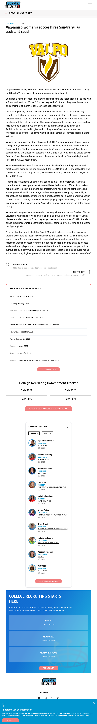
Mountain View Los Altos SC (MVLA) (52, 515)
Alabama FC (42, 571)
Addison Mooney (45, 552)
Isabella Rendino (45, 496)
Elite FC (41, 557)
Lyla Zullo (42, 482)
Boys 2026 (70, 398)
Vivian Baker (43, 510)
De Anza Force (43, 459)
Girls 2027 (26, 390)
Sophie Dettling (45, 454)
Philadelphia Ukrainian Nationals (52, 487)
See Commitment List (48, 581)
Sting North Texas (45, 445)
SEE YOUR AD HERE (48, 369)
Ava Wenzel (43, 565)
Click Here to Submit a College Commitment (49, 409)
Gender (33, 433)
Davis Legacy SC (44, 501)
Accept (10, 720)
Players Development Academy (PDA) (53, 529)
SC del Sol (42, 473)
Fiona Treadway (45, 468)
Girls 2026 (70, 390)
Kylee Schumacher (46, 440)
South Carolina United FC (48, 543)
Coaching (10, 24)
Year (45, 433)
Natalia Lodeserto (45, 538)
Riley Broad (43, 524)
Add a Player (48, 668)
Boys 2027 (26, 398)
